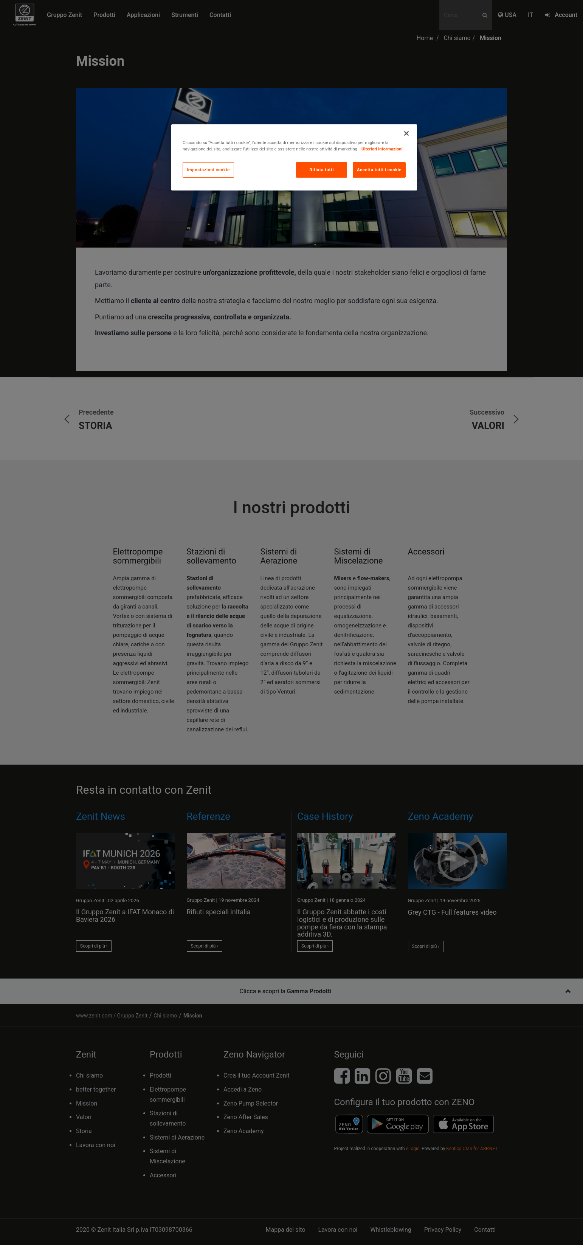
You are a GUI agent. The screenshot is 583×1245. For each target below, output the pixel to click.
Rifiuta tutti (321, 169)
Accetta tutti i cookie (379, 169)
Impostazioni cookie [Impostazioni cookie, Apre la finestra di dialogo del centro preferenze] (208, 169)
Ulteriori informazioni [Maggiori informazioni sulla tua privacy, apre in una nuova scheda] (382, 149)
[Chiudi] (406, 133)
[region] (294, 157)
